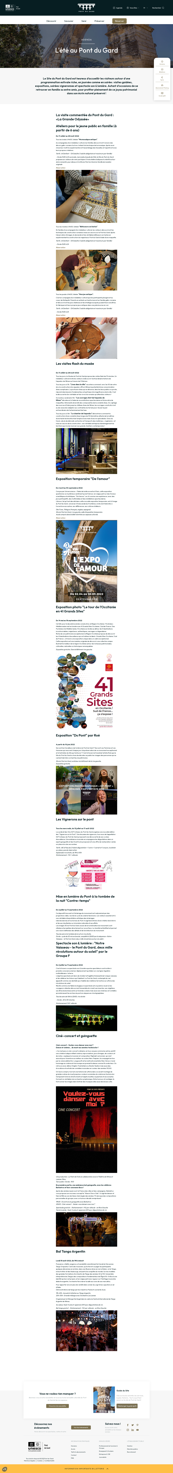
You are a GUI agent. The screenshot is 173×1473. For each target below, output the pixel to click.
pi (137, 1425)
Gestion (129, 1446)
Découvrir (51, 21)
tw (132, 1425)
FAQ (72, 1458)
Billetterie (162, 72)
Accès (73, 1449)
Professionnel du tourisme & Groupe (108, 1447)
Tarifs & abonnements (78, 1452)
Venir (83, 21)
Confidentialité (49, 1461)
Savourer (68, 21)
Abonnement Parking (162, 88)
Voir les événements (81, 1427)
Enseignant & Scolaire (106, 1451)
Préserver (99, 21)
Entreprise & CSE (104, 1454)
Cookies (39, 1461)
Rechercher (156, 8)
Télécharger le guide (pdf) (127, 1406)
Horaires (162, 64)
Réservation (60, 168)
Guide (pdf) (162, 96)
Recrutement (131, 1452)
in (127, 1430)
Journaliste (102, 1457)
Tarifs (162, 80)
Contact (73, 1455)
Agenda (119, 8)
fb (127, 1425)
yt (137, 1430)
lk (132, 1430)
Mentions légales (29, 1461)
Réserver (119, 21)
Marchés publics (132, 1449)
